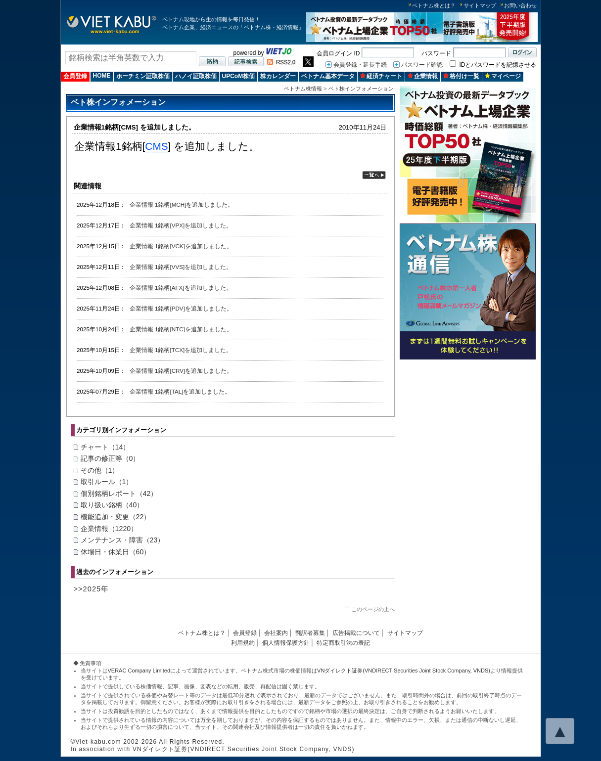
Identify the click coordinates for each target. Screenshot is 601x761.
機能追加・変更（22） (116, 517)
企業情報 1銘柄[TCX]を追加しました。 (181, 350)
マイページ (503, 76)
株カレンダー (278, 76)
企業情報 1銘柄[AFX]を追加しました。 (181, 287)
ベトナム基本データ (328, 76)
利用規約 (243, 642)
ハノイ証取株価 (196, 76)
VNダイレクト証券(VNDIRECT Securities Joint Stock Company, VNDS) (403, 670)
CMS (156, 146)
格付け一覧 (461, 76)
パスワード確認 (422, 64)
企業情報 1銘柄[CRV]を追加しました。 (181, 370)
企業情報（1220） (109, 529)
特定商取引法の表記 (343, 642)
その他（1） (100, 470)
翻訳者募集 (310, 632)
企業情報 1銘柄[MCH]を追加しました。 (182, 204)
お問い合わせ (520, 5)
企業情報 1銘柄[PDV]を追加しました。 (181, 308)
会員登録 (75, 76)
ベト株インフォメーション (361, 88)
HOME (102, 75)
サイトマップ (479, 5)
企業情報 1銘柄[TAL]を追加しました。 (180, 391)
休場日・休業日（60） (116, 552)
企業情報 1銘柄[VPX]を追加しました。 (181, 225)
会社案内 (276, 632)
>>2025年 (91, 589)
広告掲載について (356, 632)
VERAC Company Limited (139, 670)
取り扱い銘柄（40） (112, 505)
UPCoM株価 (238, 76)
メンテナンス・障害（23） (123, 540)
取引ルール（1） (107, 482)
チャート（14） (105, 447)
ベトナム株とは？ (434, 5)
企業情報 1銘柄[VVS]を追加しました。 (181, 267)
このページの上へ (373, 609)
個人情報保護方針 (286, 642)
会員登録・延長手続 (360, 64)
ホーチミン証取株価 (143, 76)
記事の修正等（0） (110, 458)
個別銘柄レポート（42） (119, 493)
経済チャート (381, 76)
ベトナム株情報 (303, 88)
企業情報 (423, 76)
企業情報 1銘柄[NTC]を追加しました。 (181, 329)
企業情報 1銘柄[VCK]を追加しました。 (181, 246)
